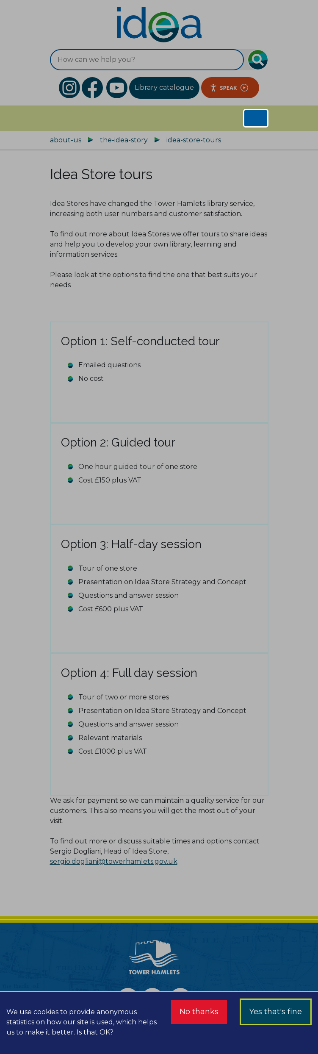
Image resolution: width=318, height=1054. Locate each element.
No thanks (199, 1011)
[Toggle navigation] (255, 118)
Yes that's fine (275, 1011)
